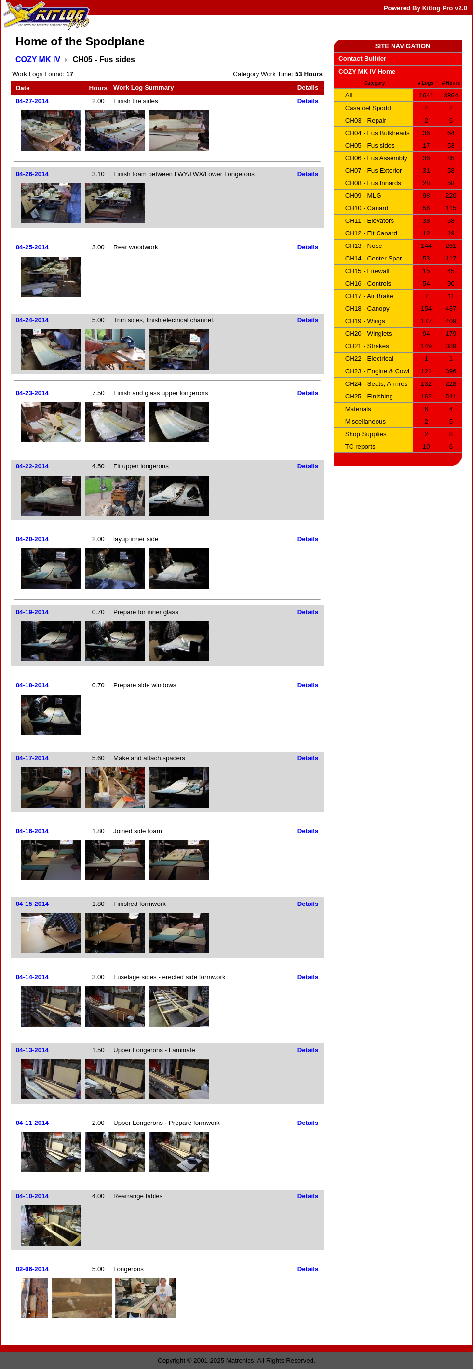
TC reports (360, 446)
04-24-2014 (32, 320)
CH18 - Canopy (367, 308)
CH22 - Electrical (369, 358)
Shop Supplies (366, 434)
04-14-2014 (32, 977)
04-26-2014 (32, 174)
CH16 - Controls (368, 283)
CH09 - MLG (363, 195)
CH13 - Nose (363, 245)
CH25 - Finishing (369, 396)
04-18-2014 (32, 685)
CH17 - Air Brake (369, 296)
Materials (358, 408)
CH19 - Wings (365, 321)
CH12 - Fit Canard (371, 233)
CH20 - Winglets (368, 333)
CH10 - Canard (367, 208)
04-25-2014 (32, 247)
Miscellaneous (365, 421)
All (348, 95)
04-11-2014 (32, 1122)
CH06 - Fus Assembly (376, 158)
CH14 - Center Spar (373, 258)
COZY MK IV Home (366, 71)
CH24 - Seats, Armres (376, 383)
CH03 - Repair (365, 120)
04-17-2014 (32, 758)
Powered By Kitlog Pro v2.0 (425, 8)
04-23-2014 (32, 393)
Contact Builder (362, 58)
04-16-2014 (32, 831)
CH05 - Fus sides (370, 145)
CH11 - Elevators (369, 220)
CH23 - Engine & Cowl (377, 371)
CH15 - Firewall (367, 270)
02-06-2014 (32, 1269)
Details (308, 101)
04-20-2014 (32, 539)
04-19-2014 (32, 612)
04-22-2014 (32, 466)
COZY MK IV (37, 59)
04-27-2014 (32, 101)
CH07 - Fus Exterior (373, 170)
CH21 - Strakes (367, 346)
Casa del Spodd (368, 107)
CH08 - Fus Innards (373, 183)
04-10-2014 (32, 1196)
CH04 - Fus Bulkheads (377, 133)
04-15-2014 (32, 903)
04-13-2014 (32, 1050)
